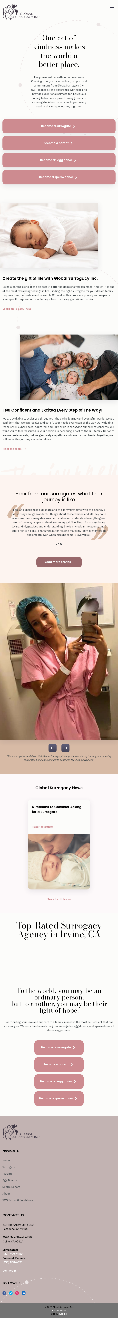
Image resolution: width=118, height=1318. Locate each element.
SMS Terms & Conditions (17, 1200)
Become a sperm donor (59, 177)
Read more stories (59, 562)
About (6, 1193)
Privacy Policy (59, 1310)
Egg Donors (9, 1180)
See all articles (59, 899)
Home (6, 1160)
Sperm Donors (11, 1187)
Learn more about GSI (19, 308)
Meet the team (14, 449)
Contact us (9, 1270)
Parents (7, 1173)
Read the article (44, 826)
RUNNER (63, 1313)
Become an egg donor (59, 160)
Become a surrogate (59, 126)
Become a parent (59, 143)
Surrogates (9, 1167)
